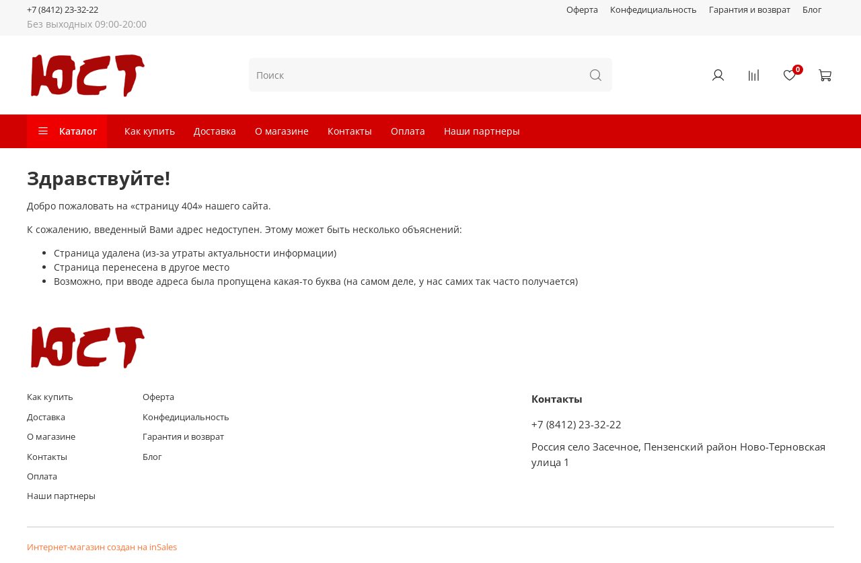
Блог (812, 9)
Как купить (149, 131)
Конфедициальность (653, 9)
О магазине (282, 131)
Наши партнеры (482, 131)
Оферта (582, 9)
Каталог (67, 131)
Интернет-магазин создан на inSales (102, 547)
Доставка (215, 131)
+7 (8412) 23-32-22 (62, 9)
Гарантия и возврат (749, 9)
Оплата (408, 131)
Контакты (350, 131)
